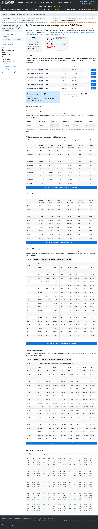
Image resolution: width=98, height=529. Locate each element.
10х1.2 (70, 458)
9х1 (49, 458)
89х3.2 (33, 512)
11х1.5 (90, 458)
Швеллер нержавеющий (10, 61)
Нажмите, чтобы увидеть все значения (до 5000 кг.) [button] (61, 242)
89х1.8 (70, 510)
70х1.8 (54, 506)
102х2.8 (69, 512)
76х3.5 (80, 508)
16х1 (65, 462)
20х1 (75, 467)
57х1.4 (49, 499)
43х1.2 (70, 486)
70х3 (80, 506)
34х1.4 (33, 477)
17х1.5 (49, 464)
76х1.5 (38, 508)
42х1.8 (33, 486)
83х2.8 (43, 510)
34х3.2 (75, 477)
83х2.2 (33, 510)
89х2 (75, 510)
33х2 (65, 475)
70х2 (59, 506)
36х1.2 (64, 480)
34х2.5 (59, 477)
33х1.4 (49, 475)
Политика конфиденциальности (11, 525)
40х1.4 (38, 484)
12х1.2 (43, 460)
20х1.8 (28, 469)
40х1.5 (43, 484)
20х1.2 (80, 467)
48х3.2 (80, 491)
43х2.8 (38, 488)
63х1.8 (85, 502)
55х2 (39, 497)
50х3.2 (59, 493)
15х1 (33, 462)
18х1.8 (90, 464)
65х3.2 (28, 506)
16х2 (91, 462)
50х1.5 (90, 491)
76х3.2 (75, 508)
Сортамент (33, 37)
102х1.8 (48, 512)
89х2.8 (90, 510)
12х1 (39, 460)
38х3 (91, 482)
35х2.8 (49, 480)
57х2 (65, 499)
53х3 (80, 495)
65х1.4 (54, 504)
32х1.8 (75, 473)
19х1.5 (54, 467)
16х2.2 (28, 464)
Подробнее (79, 20)
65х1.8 (64, 504)
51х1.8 (75, 493)
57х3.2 (90, 499)
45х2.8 (90, 488)
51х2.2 (85, 493)
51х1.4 (64, 493)
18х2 (28, 467)
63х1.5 (80, 502)
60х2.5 (54, 502)
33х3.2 (90, 475)
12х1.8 (59, 460)
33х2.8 (80, 475)
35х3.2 (59, 480)
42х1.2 (85, 484)
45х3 (28, 491)
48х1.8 (49, 491)
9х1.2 (54, 458)
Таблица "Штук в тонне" (33, 48)
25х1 (80, 469)
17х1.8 (54, 464)
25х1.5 (28, 471)
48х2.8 (70, 491)
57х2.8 (80, 499)
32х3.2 (38, 475)
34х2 (49, 477)
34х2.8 (64, 477)
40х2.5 (64, 484)
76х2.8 (64, 508)
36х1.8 (80, 480)
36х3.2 (43, 482)
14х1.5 (90, 460)
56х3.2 (43, 499)
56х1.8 (80, 497)
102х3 (75, 512)
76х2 (49, 508)
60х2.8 (59, 502)
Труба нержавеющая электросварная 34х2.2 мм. (43, 454)
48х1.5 (43, 491)
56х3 (39, 499)
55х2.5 (49, 497)
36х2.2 (90, 480)
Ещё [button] (70, 2)
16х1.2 (70, 462)
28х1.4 (59, 471)
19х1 (39, 467)
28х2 (75, 471)
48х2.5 (64, 491)
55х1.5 (28, 497)
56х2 (85, 497)
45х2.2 (80, 488)
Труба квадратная (8, 44)
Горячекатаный (7, 63)
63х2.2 (28, 504)
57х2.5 (75, 499)
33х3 (85, 475)
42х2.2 (43, 486)
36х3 (39, 482)
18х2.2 (33, 467)
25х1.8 (33, 471)
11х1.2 (80, 458)
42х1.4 (90, 484)
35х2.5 (43, 480)
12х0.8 (33, 460)
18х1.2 (75, 464)
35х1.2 (80, 477)
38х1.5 (59, 482)
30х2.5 (54, 473)
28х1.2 (54, 471)
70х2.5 (70, 506)
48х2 (54, 491)
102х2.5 (64, 512)
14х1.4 (85, 460)
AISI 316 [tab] (44, 259)
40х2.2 (59, 484)
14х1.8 (28, 462)
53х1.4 (43, 495)
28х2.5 (85, 471)
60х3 (65, 502)
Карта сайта (29, 522)
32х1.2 (59, 473)
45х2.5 (85, 488)
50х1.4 (85, 491)
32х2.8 (28, 475)
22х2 (70, 469)
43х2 (91, 486)
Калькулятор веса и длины (33, 39)
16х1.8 (85, 462)
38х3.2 (28, 484)
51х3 (33, 495)
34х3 (70, 477)
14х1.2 (80, 460)
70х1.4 (43, 506)
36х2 (85, 480)
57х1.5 (54, 499)
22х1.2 (49, 469)
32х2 (80, 473)
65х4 (39, 506)
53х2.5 (70, 495)
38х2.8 (85, 482)
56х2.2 (90, 497)
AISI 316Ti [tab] (60, 259)
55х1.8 (33, 497)
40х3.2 (80, 484)
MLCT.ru (4, 518)
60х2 (44, 502)
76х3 (70, 508)
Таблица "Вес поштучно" (33, 46)
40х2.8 (70, 484)
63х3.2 (49, 504)
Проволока (6, 59)
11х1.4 (85, 458)
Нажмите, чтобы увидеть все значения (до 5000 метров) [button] (61, 187)
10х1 (65, 458)
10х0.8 (59, 458)
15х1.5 (49, 462)
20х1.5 (90, 467)
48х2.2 (59, 491)
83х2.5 (38, 510)
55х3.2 (64, 497)
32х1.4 (64, 473)
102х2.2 (59, 512)
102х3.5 (85, 512)
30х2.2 (49, 473)
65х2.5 (80, 504)
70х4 (28, 508)
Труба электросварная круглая (11, 39)
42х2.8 (54, 486)
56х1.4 (70, 497)
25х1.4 (90, 469)
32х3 (33, 475)
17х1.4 (43, 464)
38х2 (70, 482)
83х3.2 (54, 510)
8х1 (33, 458)
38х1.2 (49, 482)
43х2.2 (28, 488)
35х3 (54, 480)
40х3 (75, 484)
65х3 (91, 504)
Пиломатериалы (63, 2)
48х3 (75, 491)
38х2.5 (80, 482)
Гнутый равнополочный (9, 66)
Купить (93, 69)
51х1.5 (70, 493)
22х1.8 (64, 469)
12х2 (65, 460)
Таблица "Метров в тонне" (34, 44)
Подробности (29, 20)
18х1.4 (80, 464)
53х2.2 (64, 495)
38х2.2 (75, 482)
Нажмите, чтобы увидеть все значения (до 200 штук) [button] (61, 343)
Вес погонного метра (34, 42)
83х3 (49, 510)
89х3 (28, 512)
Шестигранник (7, 57)
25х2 (39, 471)
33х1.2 (43, 475)
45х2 (75, 488)
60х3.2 (70, 502)
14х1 (75, 460)
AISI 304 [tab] (36, 259)
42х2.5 (49, 486)
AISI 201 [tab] (29, 259)
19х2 (65, 467)
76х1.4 (33, 508)
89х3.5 (38, 512)
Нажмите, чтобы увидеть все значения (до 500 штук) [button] (61, 443)
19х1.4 (49, 467)
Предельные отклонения (33, 51)
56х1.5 (75, 497)
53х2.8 (75, 495)
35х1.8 (28, 480)
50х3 (54, 493)
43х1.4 (75, 486)
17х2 (59, 464)
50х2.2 (38, 493)
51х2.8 (28, 495)
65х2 (70, 504)
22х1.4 (54, 469)
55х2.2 (43, 497)
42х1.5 (28, 486)
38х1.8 (64, 482)
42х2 (39, 486)
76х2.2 (54, 508)
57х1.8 (59, 499)
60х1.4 (28, 502)
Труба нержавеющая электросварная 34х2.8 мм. (80, 454)
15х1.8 (54, 462)
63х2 (91, 502)
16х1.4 (75, 462)
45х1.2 (54, 488)
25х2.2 (43, 471)
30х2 (44, 473)
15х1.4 (43, 462)
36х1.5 (75, 480)
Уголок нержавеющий (9, 72)
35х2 (33, 480)
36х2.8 (33, 482)
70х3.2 (85, 506)
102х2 (54, 512)
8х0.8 (28, 458)
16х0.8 (59, 462)
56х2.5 (28, 499)
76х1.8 (43, 508)
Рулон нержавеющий (9, 50)
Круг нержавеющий (9, 54)
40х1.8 (49, 484)
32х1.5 (70, 473)
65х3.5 (33, 506)
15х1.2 (38, 462)
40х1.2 (33, 484)
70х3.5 (90, 506)
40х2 (54, 484)
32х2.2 (85, 473)
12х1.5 (54, 460)
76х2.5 (59, 508)
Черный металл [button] (39, 2)
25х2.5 (49, 471)
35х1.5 (90, 477)
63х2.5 (33, 504)
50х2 (33, 493)
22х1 (44, 469)
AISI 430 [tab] (68, 259)
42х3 (59, 486)
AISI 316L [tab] (52, 259)
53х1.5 (49, 495)
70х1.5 (49, 506)
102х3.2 (80, 512)
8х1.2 (39, 458)
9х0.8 (44, 458)
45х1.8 (70, 488)
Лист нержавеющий (9, 47)
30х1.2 (90, 471)
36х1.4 (70, 480)
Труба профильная (8, 42)
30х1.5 (33, 473)
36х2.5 (28, 482)
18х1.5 (85, 464)
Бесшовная (6, 36)
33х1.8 (59, 475)
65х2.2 (75, 504)
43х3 (44, 488)
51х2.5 (90, 493)
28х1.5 (64, 471)
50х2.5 (43, 493)
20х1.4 (85, 467)
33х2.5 (75, 475)
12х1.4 (49, 460)
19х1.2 (43, 467)
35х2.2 (38, 480)
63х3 (44, 504)
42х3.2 (64, 486)
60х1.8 (38, 502)
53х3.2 (85, 495)
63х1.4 (75, 502)
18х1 (70, 464)
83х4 (65, 510)
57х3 (85, 499)
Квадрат (5, 52)
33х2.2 (70, 475)
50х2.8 (49, 493)
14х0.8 (70, 460)
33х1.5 (54, 475)
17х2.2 (64, 464)
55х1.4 (90, 495)
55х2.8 (54, 497)
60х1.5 (33, 502)
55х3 (59, 497)
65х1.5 (59, 504)
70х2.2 (64, 506)
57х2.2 (70, 499)
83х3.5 (59, 510)
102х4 (91, 512)
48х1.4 (38, 491)
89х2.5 (85, 510)
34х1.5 (38, 477)
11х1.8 (28, 460)
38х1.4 (54, 482)
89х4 (44, 512)
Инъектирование (51, 2)
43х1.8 (85, 486)
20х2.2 (38, 469)
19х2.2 (70, 467)
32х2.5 (90, 473)
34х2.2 (54, 477)
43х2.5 (33, 488)
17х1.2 (38, 464)
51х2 (80, 493)
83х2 (28, 510)
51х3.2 (38, 495)
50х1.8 (28, 493)
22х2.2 (75, 469)
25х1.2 (85, 469)
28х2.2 (80, 471)
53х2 (59, 495)
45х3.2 (33, 491)
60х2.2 (49, 502)
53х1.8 (54, 495)
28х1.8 (70, 471)
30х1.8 (38, 473)
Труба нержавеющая (9, 34)
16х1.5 (80, 462)
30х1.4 (28, 473)
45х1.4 (59, 488)
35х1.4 (85, 477)
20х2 (33, 469)
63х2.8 (38, 504)
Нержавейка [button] (20, 2)
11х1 (75, 458)
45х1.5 (64, 488)
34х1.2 (28, 477)
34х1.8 (43, 477)
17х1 (33, 464)
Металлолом (29, 2)
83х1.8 (90, 508)
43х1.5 (80, 486)
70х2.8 (75, 506)
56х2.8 (33, 499)
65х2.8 (85, 504)
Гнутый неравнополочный (10, 69)
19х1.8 (59, 467)
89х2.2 (80, 510)
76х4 (85, 508)
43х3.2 (49, 488)
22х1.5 (59, 469)
